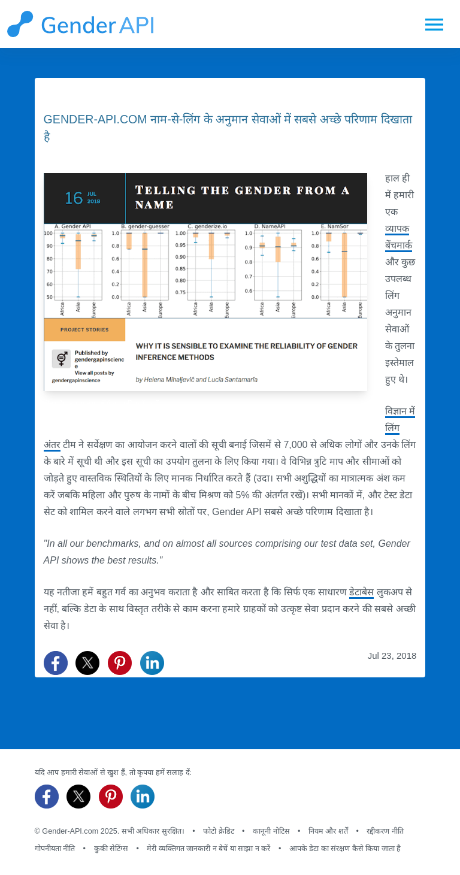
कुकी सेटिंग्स (111, 848)
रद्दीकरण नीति (385, 831)
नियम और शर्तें (328, 831)
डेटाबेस (361, 592)
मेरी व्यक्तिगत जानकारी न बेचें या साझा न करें (208, 848)
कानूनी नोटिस (271, 831)
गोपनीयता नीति (55, 848)
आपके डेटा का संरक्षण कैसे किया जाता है (345, 848)
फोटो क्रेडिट (218, 831)
